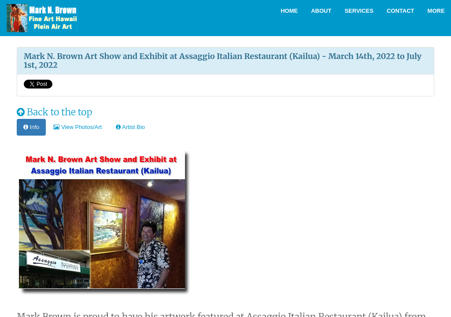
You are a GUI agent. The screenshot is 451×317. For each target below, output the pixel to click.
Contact (400, 10)
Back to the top (54, 112)
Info (31, 127)
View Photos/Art (77, 127)
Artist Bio (130, 127)
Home (289, 10)
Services (358, 10)
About (321, 10)
